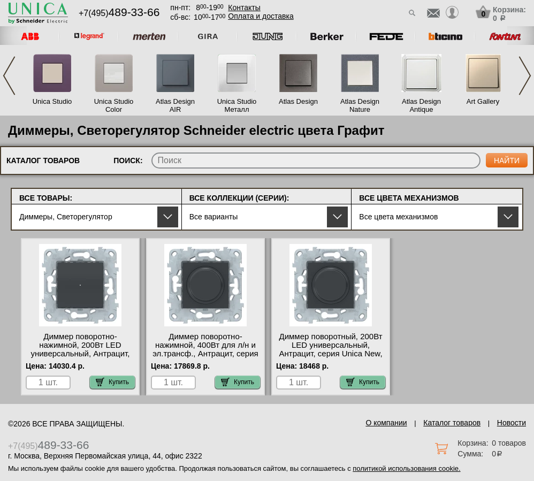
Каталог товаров (451, 422)
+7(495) (119, 13)
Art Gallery (483, 101)
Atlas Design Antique (421, 105)
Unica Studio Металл (237, 105)
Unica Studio (52, 101)
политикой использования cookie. (406, 468)
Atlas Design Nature (359, 105)
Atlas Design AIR (175, 105)
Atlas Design (298, 101)
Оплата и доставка (260, 16)
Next (524, 75)
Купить (112, 382)
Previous (9, 75)
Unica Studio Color (114, 105)
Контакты (244, 7)
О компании (386, 422)
